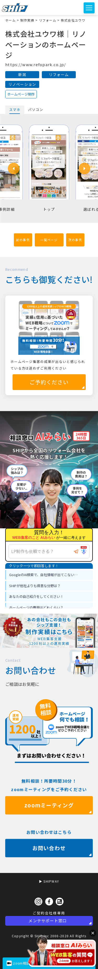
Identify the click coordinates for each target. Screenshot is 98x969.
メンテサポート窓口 (47, 920)
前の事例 (23, 240)
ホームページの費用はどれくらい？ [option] (36, 607)
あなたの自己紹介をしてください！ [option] (36, 596)
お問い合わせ (49, 864)
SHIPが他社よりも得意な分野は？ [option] (35, 585)
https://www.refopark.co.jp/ (35, 64)
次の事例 (75, 240)
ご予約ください (49, 382)
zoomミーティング (49, 821)
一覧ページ (48, 240)
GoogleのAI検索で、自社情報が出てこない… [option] (43, 574)
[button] (13, 168)
